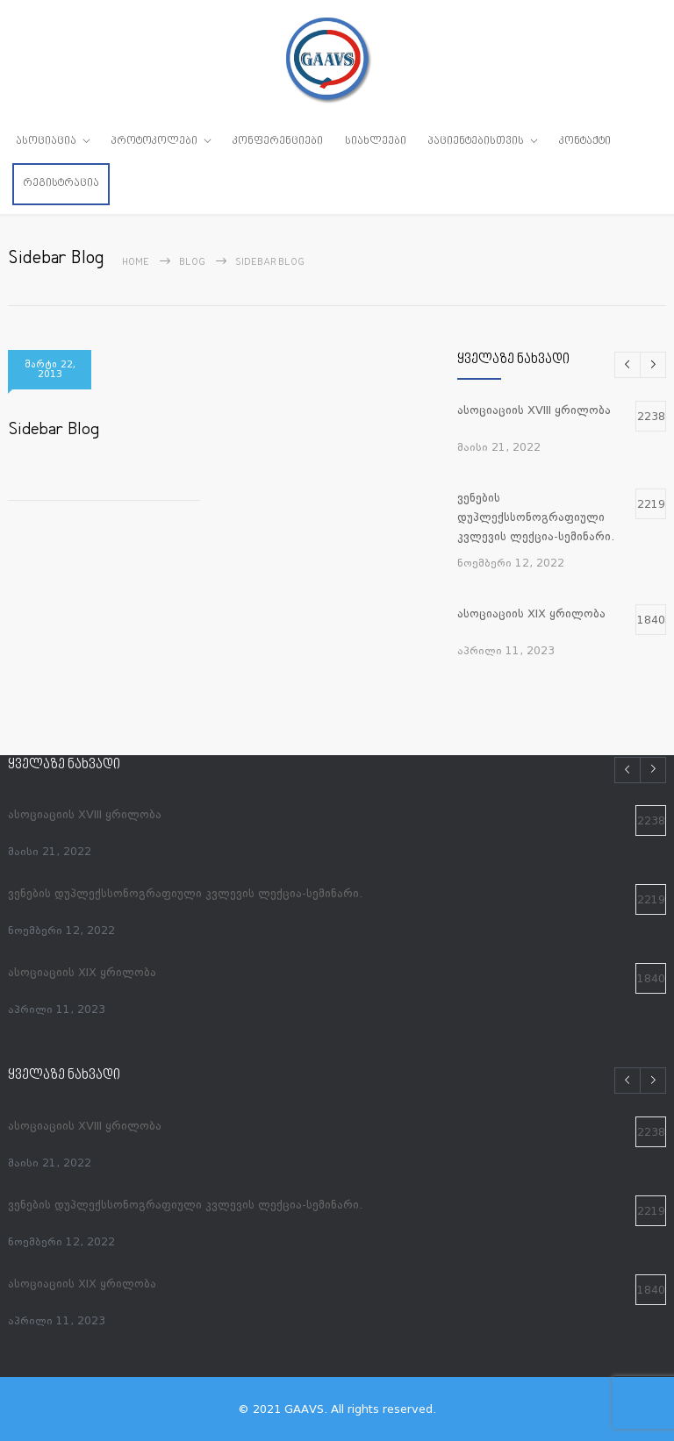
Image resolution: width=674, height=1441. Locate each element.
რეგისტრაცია (61, 183)
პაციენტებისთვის (476, 141)
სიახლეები (375, 141)
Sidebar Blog (53, 430)
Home (135, 262)
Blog (192, 262)
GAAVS (304, 1409)
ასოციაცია (46, 141)
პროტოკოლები (154, 141)
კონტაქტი (585, 141)
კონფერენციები (278, 141)
